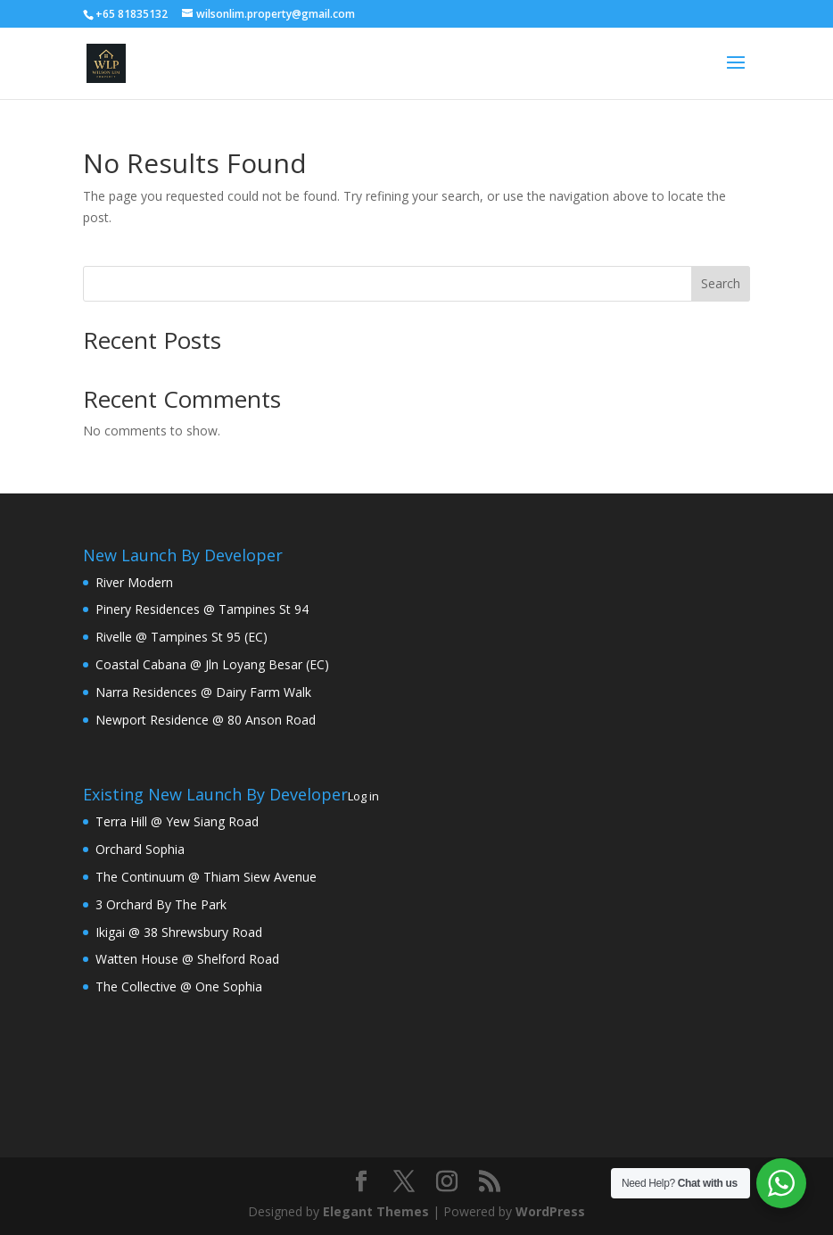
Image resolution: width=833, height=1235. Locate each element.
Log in (363, 796)
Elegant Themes (376, 1211)
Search (720, 283)
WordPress (550, 1211)
